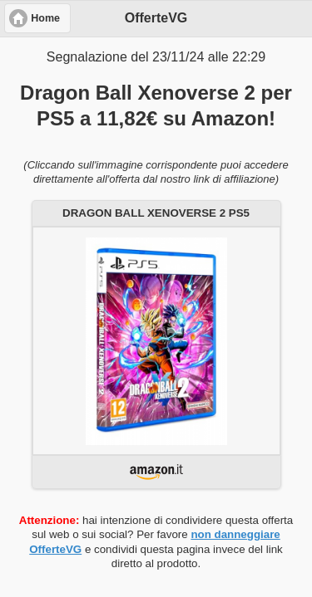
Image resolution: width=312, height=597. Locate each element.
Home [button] (45, 18)
